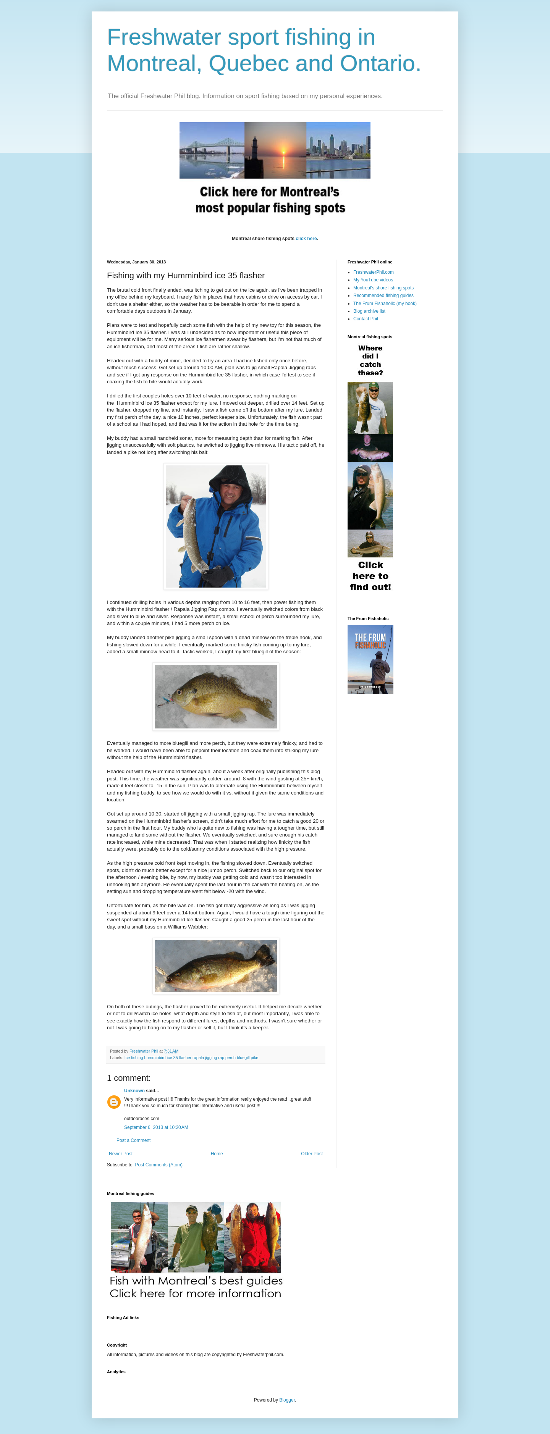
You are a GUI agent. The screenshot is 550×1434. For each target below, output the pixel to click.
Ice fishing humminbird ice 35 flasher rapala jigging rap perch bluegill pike (192, 1057)
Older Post (312, 1153)
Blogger (287, 1400)
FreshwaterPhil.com (373, 272)
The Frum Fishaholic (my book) (385, 303)
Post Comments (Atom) (159, 1165)
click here (306, 238)
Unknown (134, 1090)
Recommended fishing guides (383, 295)
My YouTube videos (373, 280)
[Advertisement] (246, 1327)
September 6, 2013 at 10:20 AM (156, 1127)
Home (217, 1153)
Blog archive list (369, 311)
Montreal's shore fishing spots (383, 288)
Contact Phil (365, 318)
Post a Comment (133, 1140)
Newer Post (121, 1153)
